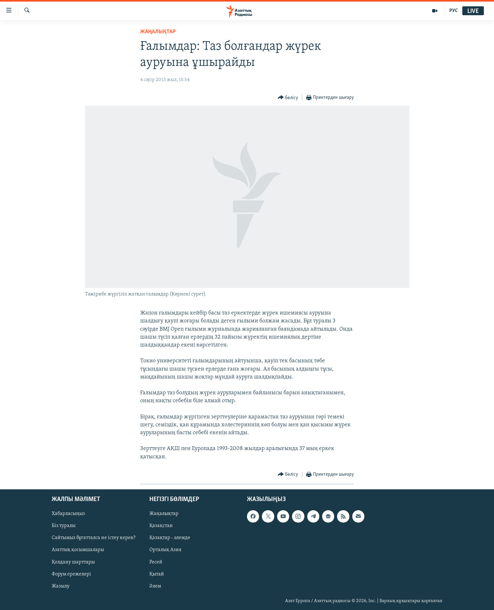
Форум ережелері (71, 573)
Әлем (155, 586)
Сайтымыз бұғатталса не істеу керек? (93, 537)
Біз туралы (63, 525)
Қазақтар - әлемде (169, 537)
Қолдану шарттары (73, 561)
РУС (453, 10)
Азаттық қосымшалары (78, 549)
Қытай (156, 573)
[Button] (288, 97)
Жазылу (60, 586)
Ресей (155, 561)
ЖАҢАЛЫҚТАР (158, 32)
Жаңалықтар (164, 513)
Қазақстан (161, 525)
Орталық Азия (165, 549)
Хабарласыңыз (68, 513)
